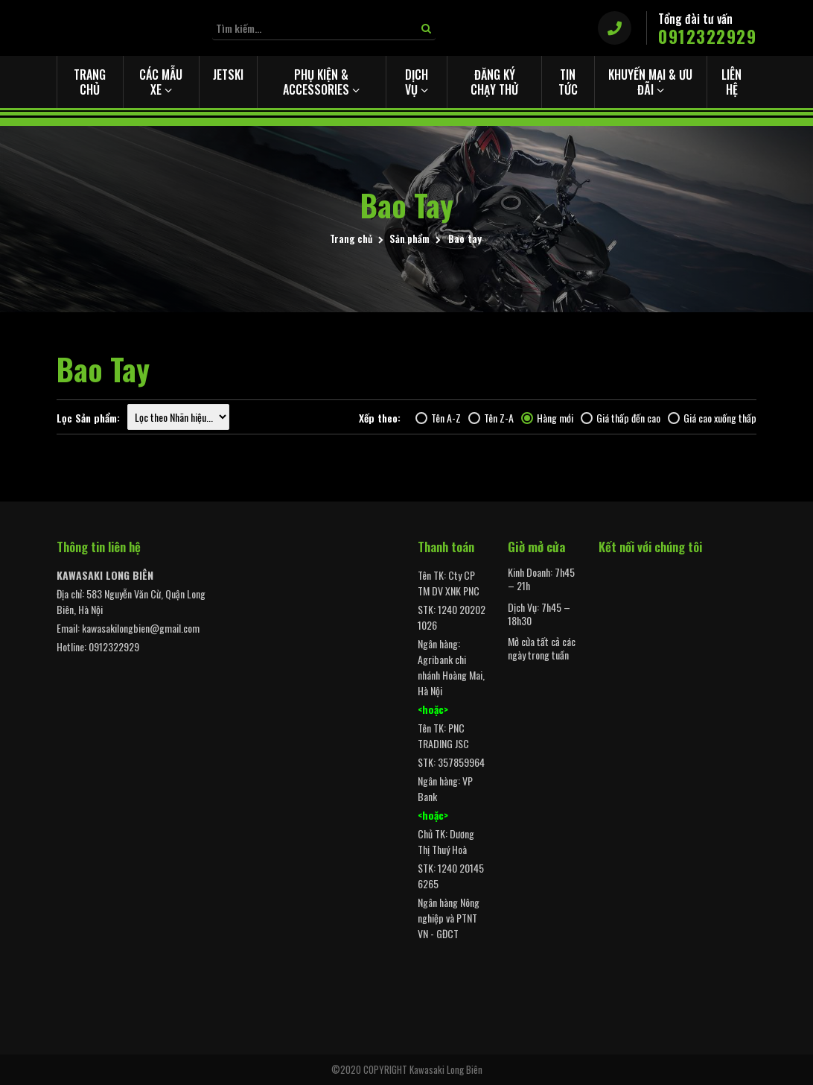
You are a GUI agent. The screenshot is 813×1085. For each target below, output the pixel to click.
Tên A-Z (438, 418)
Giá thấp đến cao (620, 418)
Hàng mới (547, 418)
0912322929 (707, 36)
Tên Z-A (491, 418)
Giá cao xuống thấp (712, 418)
